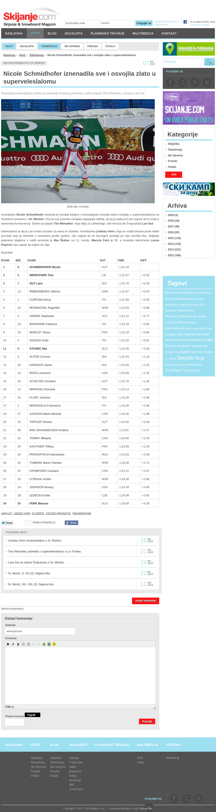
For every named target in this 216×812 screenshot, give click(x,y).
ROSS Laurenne (40, 373)
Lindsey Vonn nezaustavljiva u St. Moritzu (34, 540)
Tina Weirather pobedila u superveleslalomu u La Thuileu (44, 551)
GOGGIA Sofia (38, 340)
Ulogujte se (144, 23)
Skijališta (173, 143)
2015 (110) (174, 238)
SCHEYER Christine (42, 381)
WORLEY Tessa (39, 332)
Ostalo (172, 166)
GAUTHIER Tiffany (41, 446)
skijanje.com (31, 16)
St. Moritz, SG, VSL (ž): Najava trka (30, 584)
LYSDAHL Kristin (40, 479)
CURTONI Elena (40, 299)
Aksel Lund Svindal (178, 292)
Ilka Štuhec (199, 316)
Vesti (22, 55)
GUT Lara (36, 283)
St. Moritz (38, 513)
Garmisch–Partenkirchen (179, 310)
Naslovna (9, 55)
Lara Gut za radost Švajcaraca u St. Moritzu (36, 562)
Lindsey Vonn (22, 513)
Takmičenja (36, 55)
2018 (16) (173, 220)
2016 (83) (173, 232)
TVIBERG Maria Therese (45, 462)
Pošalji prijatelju (44, 522)
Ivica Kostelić (174, 322)
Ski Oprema (175, 155)
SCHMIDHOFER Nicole (44, 267)
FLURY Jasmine (39, 397)
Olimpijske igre (199, 346)
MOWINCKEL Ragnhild (44, 307)
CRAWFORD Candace (44, 470)
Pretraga (209, 62)
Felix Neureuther (189, 304)
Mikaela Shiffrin (203, 340)
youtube (182, 82)
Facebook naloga (199, 24)
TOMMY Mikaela (40, 438)
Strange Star (146, 808)
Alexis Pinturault (202, 292)
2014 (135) (174, 243)
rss (195, 82)
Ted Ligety (195, 364)
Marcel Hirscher (197, 334)
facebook (170, 82)
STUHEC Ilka (38, 348)
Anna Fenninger (176, 298)
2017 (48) (173, 226)
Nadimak (10, 625)
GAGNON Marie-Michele (45, 413)
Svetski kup (190, 358)
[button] (8, 644)
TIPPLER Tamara (40, 422)
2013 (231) (174, 249)
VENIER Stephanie (41, 316)
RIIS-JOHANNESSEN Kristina (48, 430)
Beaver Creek (196, 298)
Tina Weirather (81, 513)
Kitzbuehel (190, 322)
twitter (207, 82)
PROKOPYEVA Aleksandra (46, 454)
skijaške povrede (191, 352)
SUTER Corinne (39, 356)
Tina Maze (173, 370)
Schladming (172, 352)
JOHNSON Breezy (41, 487)
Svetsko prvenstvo (58, 513)
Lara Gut (6, 513)
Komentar (11, 638)
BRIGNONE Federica (43, 324)
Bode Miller (171, 304)
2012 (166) (174, 255)
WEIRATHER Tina (41, 275)
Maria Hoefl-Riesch (178, 340)
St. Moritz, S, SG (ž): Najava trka (29, 573)
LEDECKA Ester (39, 495)
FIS (202, 304)
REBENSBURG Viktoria (44, 291)
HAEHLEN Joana (40, 365)
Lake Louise (192, 328)
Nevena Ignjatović (177, 346)
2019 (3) (173, 215)
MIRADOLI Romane (42, 389)
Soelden (209, 352)
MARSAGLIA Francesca (44, 405)
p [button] (13, 706)
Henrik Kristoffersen (178, 316)
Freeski (172, 161)
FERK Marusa (38, 503)
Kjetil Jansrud (174, 328)
